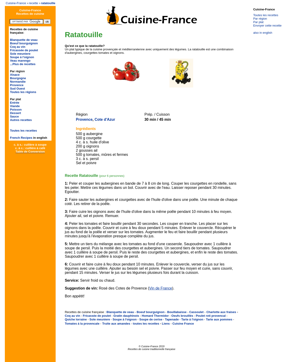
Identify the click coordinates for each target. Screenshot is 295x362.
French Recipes (21, 137)
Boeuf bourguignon (24, 43)
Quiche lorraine (76, 319)
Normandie (18, 81)
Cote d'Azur (105, 119)
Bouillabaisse (177, 312)
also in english (262, 32)
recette (33, 3)
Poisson (16, 109)
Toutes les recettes (23, 130)
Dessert (15, 113)
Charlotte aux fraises (221, 312)
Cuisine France (183, 323)
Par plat (258, 22)
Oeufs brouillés (182, 315)
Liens (166, 323)
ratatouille (48, 3)
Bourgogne (18, 78)
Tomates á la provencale (82, 323)
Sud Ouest (17, 88)
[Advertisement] (151, 95)
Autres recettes (21, 120)
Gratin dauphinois (126, 315)
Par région (260, 18)
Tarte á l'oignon (192, 319)
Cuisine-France (16, 3)
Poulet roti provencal (211, 315)
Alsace (15, 74)
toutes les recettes (146, 323)
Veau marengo (20, 60)
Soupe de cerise (150, 319)
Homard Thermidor (155, 315)
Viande (15, 106)
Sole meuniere (20, 53)
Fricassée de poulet (24, 50)
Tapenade (172, 319)
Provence (17, 85)
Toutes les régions (23, 92)
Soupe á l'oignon (22, 57)
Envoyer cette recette (267, 25)
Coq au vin (17, 46)
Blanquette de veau (23, 40)
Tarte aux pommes (219, 319)
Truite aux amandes (116, 323)
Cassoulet (196, 312)
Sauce (14, 116)
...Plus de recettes (23, 64)
